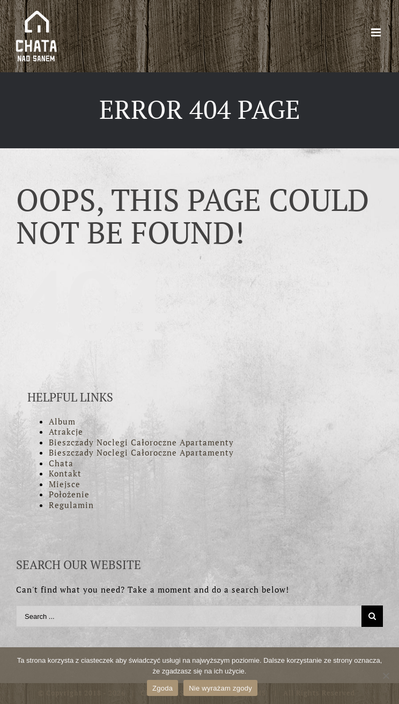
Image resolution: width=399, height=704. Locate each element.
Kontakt (65, 473)
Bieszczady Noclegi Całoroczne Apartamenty (141, 442)
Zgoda (162, 688)
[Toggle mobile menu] (377, 32)
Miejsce (64, 484)
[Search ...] (188, 616)
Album (62, 421)
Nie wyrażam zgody (220, 688)
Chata (61, 463)
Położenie (69, 494)
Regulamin (71, 504)
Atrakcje (66, 431)
